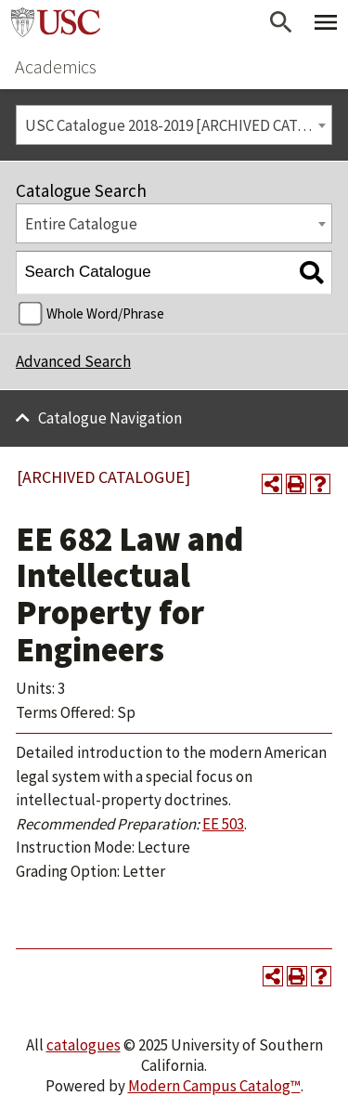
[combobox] (174, 125)
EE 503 (223, 824)
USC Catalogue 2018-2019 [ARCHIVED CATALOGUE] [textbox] (178, 125)
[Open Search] (281, 22)
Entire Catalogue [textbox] (81, 224)
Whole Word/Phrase (105, 313)
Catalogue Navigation (110, 418)
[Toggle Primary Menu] (325, 22)
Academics (56, 66)
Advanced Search (73, 361)
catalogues (83, 1045)
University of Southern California (55, 22)
